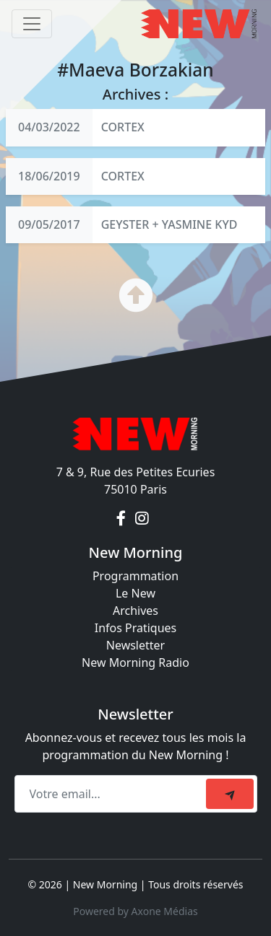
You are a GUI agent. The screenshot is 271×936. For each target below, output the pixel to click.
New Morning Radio (135, 662)
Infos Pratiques (136, 628)
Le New (135, 593)
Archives (135, 610)
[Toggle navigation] (32, 23)
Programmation (135, 576)
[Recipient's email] (112, 794)
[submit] (230, 794)
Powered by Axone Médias (135, 911)
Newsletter (135, 645)
